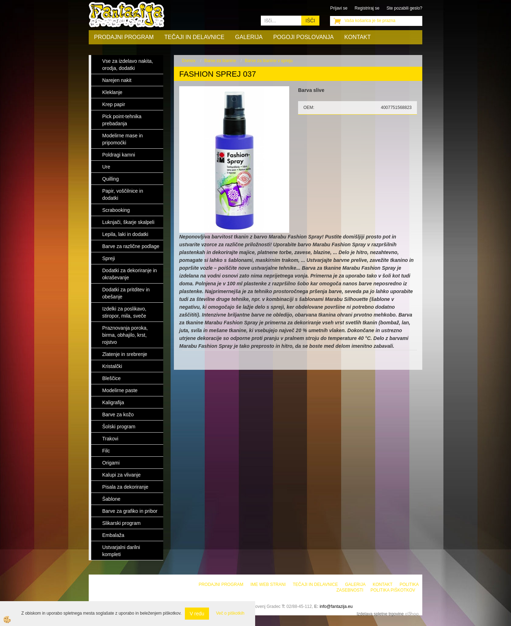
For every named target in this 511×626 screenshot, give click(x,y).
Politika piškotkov (392, 590)
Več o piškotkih (230, 613)
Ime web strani (268, 584)
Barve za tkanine (220, 60)
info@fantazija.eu (336, 606)
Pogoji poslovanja (303, 37)
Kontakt (357, 37)
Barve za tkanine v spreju (269, 60)
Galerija (249, 37)
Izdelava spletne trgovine (380, 613)
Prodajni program (124, 37)
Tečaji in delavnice (194, 37)
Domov (189, 60)
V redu (196, 613)
